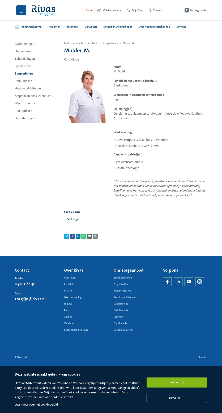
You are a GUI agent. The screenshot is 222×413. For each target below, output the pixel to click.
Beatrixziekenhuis (73, 43)
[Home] (43, 10)
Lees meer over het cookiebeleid (36, 404)
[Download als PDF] (95, 236)
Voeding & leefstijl (123, 329)
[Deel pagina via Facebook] (72, 236)
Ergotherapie (120, 323)
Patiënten (93, 43)
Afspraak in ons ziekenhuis (34, 96)
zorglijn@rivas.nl (30, 299)
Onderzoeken (24, 51)
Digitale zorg (25, 118)
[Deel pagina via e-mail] (89, 236)
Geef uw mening (73, 297)
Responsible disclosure (76, 329)
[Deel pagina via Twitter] (66, 236)
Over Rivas (69, 277)
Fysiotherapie (121, 310)
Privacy (68, 290)
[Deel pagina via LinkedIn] (78, 236)
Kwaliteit (69, 284)
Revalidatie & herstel (125, 297)
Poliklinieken (23, 81)
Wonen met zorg (122, 290)
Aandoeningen (24, 44)
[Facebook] (167, 281)
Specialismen (24, 66)
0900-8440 (25, 283)
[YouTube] (189, 281)
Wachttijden (25, 103)
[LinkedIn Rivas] (178, 281)
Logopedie (119, 316)
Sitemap (201, 357)
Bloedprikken (23, 111)
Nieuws (68, 303)
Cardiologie (72, 219)
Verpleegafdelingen (28, 88)
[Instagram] (199, 281)
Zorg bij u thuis (122, 284)
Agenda (68, 316)
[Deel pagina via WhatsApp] (83, 236)
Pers (66, 310)
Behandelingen (25, 58)
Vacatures (69, 323)
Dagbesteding (121, 303)
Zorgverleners (24, 73)
